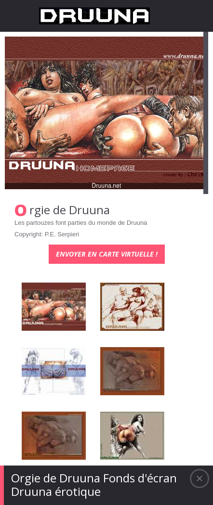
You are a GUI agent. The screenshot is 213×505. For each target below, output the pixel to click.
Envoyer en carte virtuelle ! (107, 254)
